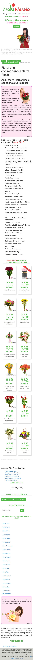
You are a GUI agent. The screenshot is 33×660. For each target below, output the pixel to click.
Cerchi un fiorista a (16, 16)
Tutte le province (6, 593)
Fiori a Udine (6, 568)
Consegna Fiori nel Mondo (10, 646)
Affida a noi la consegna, (16, 21)
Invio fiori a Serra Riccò (11, 480)
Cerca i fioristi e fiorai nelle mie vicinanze (13, 499)
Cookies (17, 658)
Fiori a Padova (6, 549)
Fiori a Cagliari (6, 538)
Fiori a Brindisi (6, 542)
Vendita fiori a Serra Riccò (12, 474)
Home (3, 61)
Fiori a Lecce (6, 523)
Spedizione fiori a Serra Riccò (13, 478)
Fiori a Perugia (6, 557)
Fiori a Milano (6, 531)
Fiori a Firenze (6, 564)
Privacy (21, 658)
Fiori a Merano (6, 534)
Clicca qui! (16, 26)
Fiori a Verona (6, 553)
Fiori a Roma (6, 527)
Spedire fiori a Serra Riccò (12, 476)
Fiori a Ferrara (6, 561)
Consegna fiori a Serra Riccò (12, 473)
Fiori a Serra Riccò (10, 471)
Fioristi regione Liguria (14, 61)
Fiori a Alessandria (8, 546)
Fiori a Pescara (7, 575)
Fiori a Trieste (6, 590)
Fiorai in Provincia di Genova (10, 62)
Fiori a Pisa (6, 572)
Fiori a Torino (6, 579)
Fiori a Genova (6, 583)
